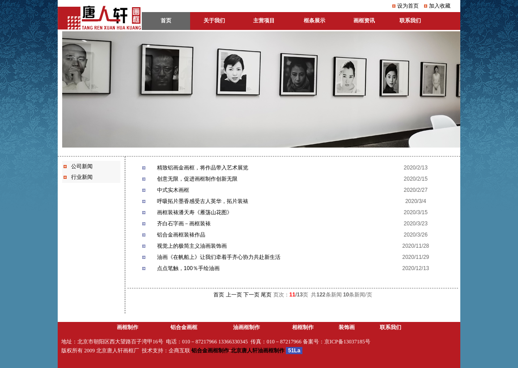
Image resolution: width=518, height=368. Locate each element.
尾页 (266, 295)
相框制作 (303, 327)
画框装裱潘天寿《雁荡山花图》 (194, 212)
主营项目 (264, 20)
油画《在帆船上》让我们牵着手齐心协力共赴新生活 (218, 257)
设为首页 (408, 6)
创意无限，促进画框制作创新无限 (197, 179)
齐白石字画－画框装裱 (184, 223)
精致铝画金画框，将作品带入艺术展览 (202, 168)
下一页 (251, 295)
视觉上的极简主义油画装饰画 (192, 246)
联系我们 (390, 327)
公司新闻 (82, 166)
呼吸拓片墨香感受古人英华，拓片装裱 (202, 201)
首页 (218, 295)
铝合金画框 (183, 327)
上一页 (234, 295)
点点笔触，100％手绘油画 (188, 268)
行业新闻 (82, 177)
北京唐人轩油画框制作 (257, 350)
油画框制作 (246, 327)
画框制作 (127, 327)
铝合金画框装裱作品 (181, 235)
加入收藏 (439, 6)
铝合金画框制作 (210, 350)
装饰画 (347, 327)
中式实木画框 (173, 190)
